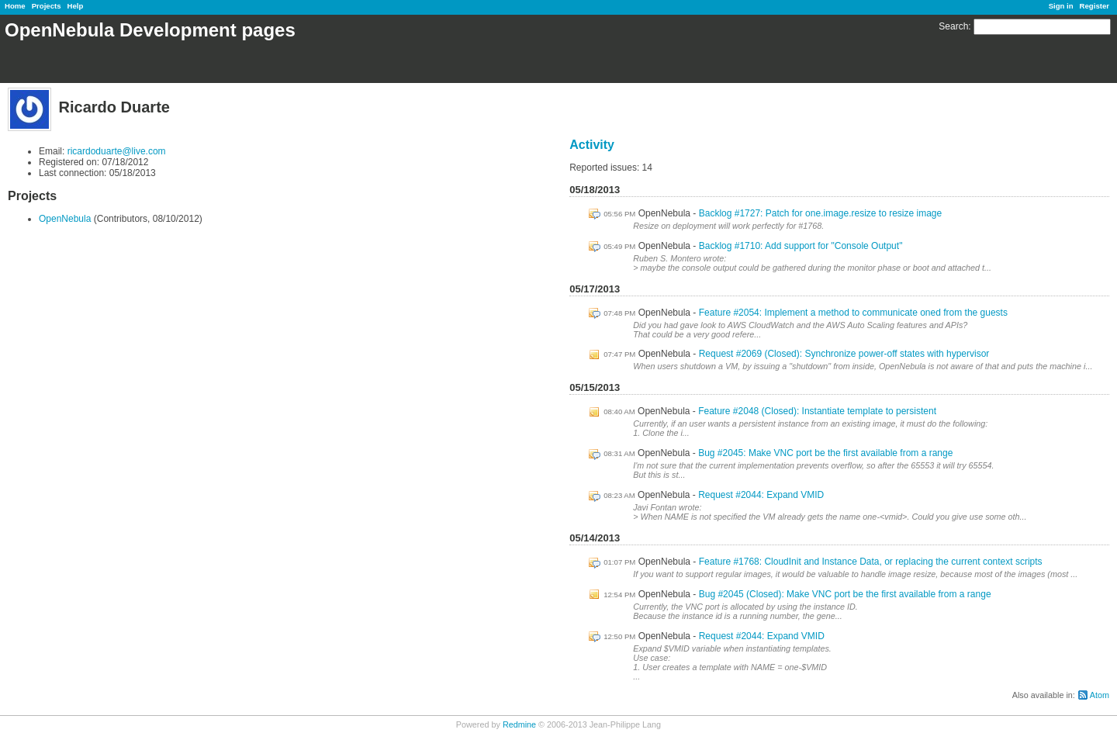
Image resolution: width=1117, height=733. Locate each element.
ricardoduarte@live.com (116, 151)
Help (75, 6)
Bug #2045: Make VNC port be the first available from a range (825, 453)
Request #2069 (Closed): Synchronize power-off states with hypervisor (844, 353)
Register (1094, 6)
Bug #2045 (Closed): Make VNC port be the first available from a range (845, 594)
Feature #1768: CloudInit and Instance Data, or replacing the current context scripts (871, 561)
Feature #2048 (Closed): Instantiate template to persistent (817, 411)
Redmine (519, 724)
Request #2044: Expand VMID (761, 494)
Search (953, 26)
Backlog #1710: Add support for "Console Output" (801, 245)
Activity (591, 144)
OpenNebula (65, 218)
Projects (46, 6)
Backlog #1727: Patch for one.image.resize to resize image (820, 213)
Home (15, 6)
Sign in (1061, 6)
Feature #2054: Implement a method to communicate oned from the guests (853, 312)
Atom (1099, 695)
